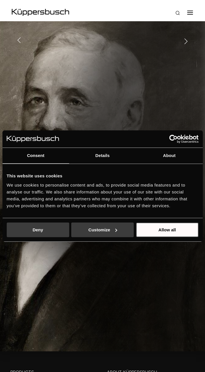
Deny (38, 229)
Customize (102, 229)
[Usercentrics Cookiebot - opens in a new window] (173, 139)
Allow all (167, 229)
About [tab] (169, 155)
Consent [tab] (35, 155)
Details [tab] (102, 155)
